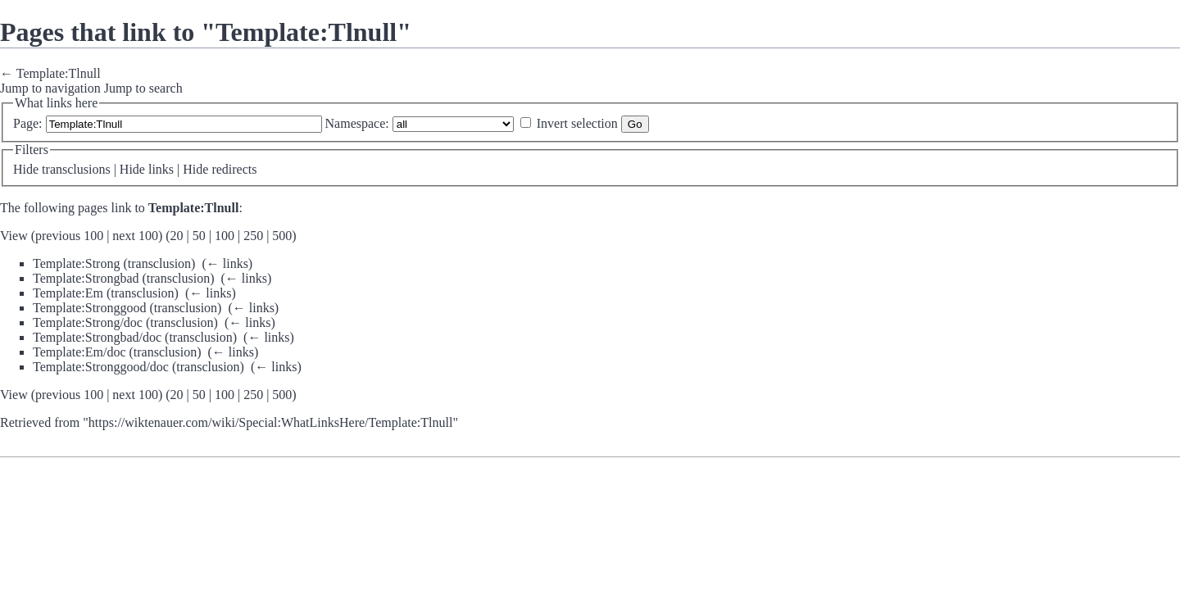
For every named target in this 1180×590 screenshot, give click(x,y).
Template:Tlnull (58, 73)
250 (253, 236)
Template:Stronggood (89, 308)
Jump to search (143, 88)
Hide (26, 169)
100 (224, 236)
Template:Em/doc (79, 352)
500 (282, 236)
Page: (28, 123)
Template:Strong (76, 263)
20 (177, 236)
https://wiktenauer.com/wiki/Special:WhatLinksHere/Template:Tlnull (270, 422)
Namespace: (357, 123)
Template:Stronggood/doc (101, 367)
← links (227, 263)
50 (199, 236)
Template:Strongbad (86, 278)
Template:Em (68, 293)
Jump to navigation (50, 88)
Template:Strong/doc (88, 322)
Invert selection (577, 123)
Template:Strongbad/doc (97, 337)
